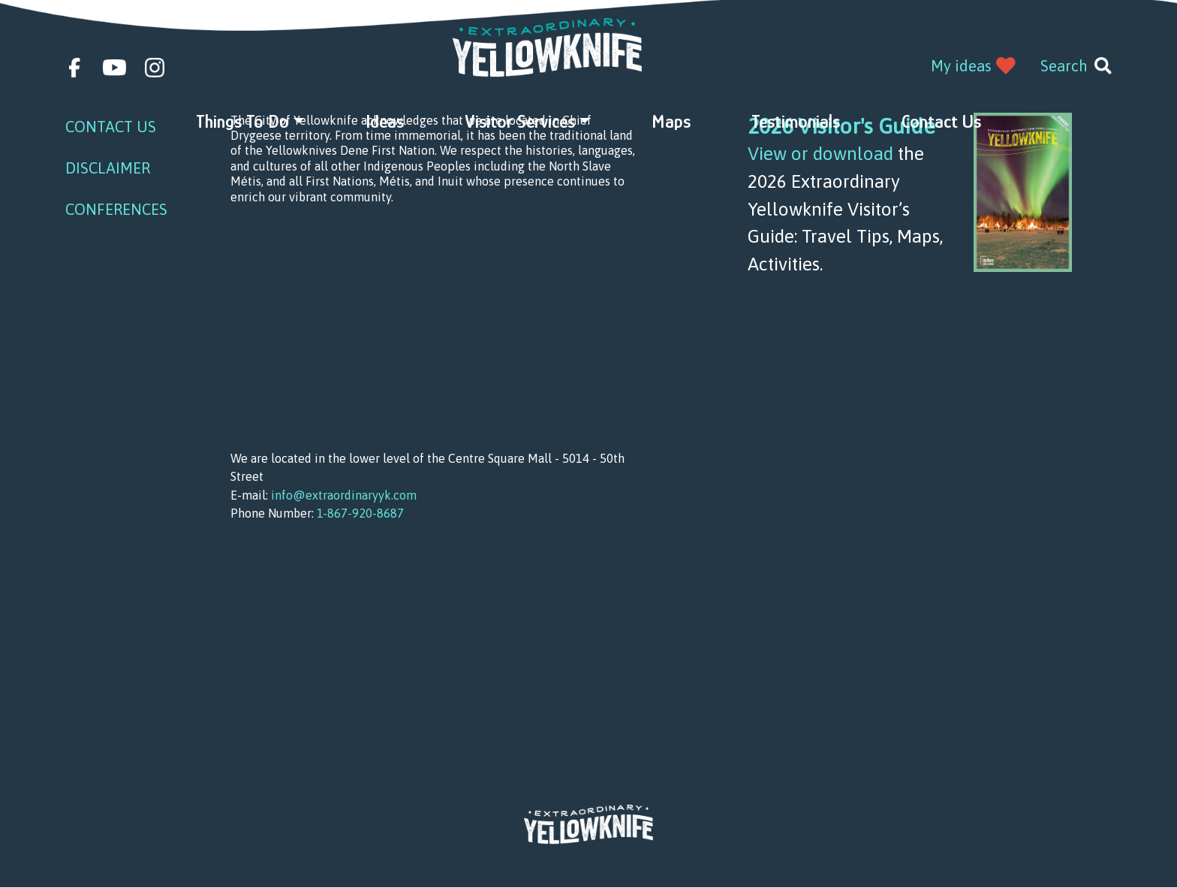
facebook (75, 67)
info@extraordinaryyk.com (344, 495)
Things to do (242, 121)
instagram (154, 67)
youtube (114, 67)
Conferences (116, 209)
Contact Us (941, 121)
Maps (671, 121)
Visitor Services (520, 121)
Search (1064, 65)
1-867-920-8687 (360, 513)
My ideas (961, 65)
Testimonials (795, 121)
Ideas (385, 121)
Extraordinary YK (548, 47)
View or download (820, 153)
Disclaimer (107, 168)
